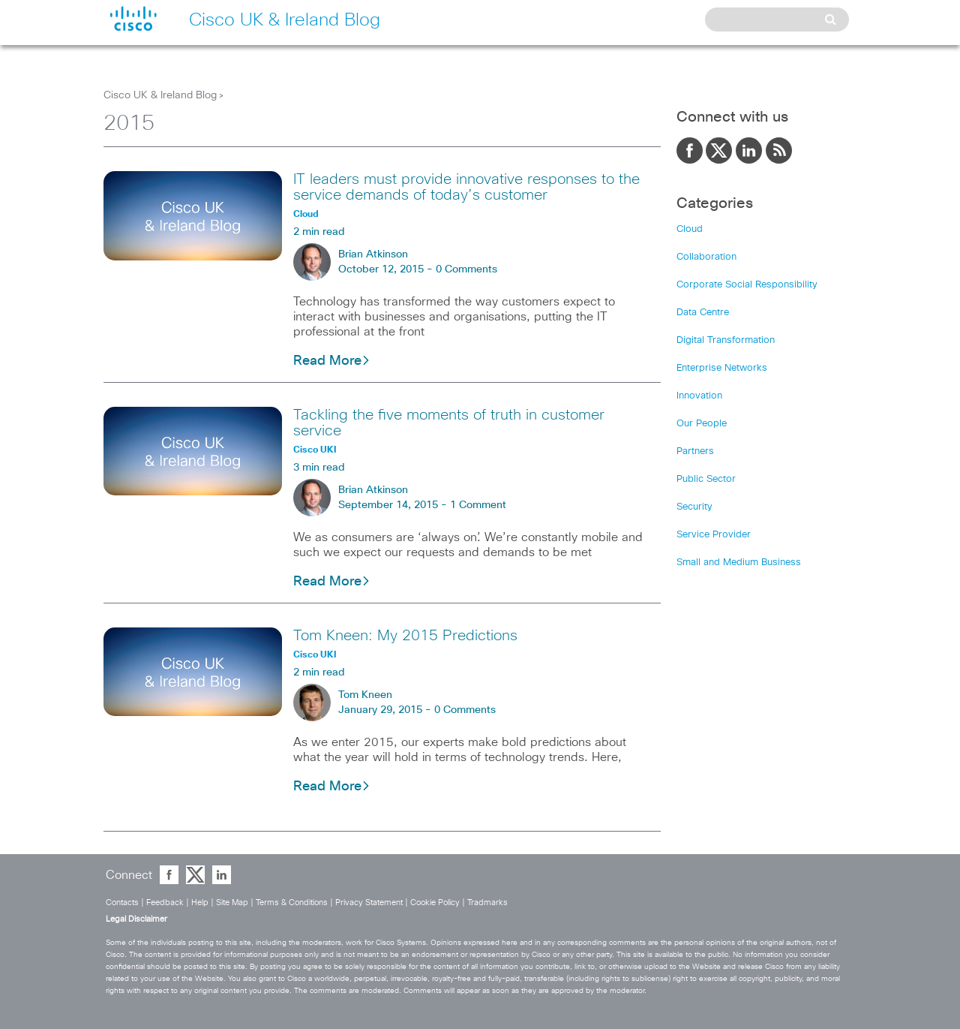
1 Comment (478, 505)
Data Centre (702, 312)
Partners (695, 451)
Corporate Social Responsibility (747, 285)
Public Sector (706, 479)
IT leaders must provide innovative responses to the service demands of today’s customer (466, 187)
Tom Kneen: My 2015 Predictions (405, 635)
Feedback (165, 902)
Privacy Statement (369, 902)
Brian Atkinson (373, 254)
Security (694, 507)
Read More (331, 361)
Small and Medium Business (738, 562)
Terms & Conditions (292, 902)
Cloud (689, 229)
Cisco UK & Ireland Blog (160, 95)
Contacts (122, 902)
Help (199, 902)
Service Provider (713, 535)
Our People (701, 424)
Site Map (232, 902)
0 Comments (466, 269)
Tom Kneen (365, 695)
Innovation (699, 396)
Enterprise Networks (721, 368)
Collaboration (706, 257)
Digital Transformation (725, 340)
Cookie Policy (435, 902)
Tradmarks (487, 902)
